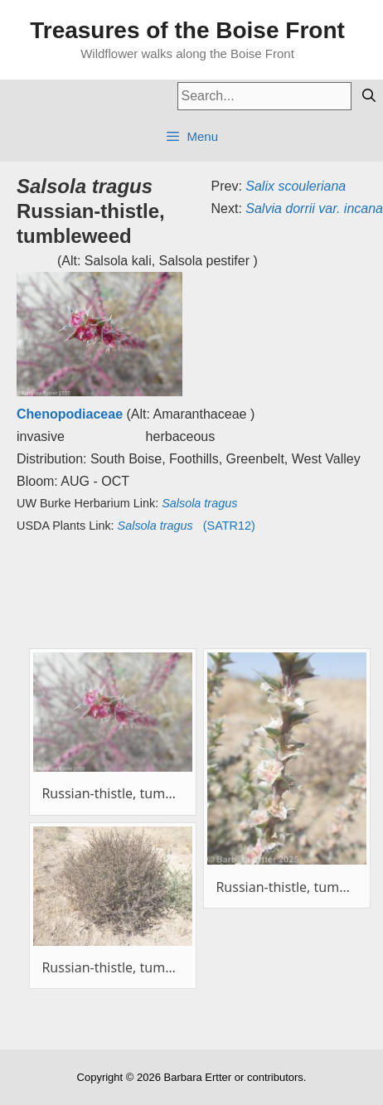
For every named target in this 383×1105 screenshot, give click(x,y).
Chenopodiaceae (70, 414)
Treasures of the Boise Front (187, 30)
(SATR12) (186, 525)
